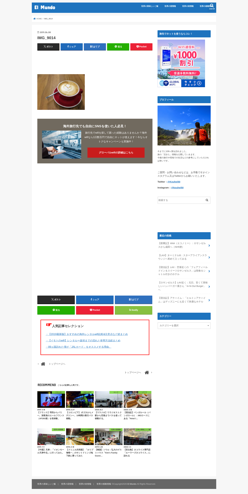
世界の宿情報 (170, 6)
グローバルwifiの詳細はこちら (116, 152)
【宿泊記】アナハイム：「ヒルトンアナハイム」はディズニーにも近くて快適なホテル (182, 300)
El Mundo (44, 7)
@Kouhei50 (173, 182)
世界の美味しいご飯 (149, 6)
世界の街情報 (188, 6)
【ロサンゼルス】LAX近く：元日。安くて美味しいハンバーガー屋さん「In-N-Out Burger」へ (183, 286)
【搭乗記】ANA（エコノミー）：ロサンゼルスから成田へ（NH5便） (182, 245)
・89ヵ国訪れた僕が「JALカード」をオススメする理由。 (78, 346)
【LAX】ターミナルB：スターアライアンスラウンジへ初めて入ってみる (182, 257)
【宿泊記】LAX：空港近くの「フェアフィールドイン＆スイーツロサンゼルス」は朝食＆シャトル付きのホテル (183, 270)
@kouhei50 (177, 187)
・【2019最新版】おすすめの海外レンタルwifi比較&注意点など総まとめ (87, 334)
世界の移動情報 (206, 6)
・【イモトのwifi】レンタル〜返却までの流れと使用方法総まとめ (83, 340)
